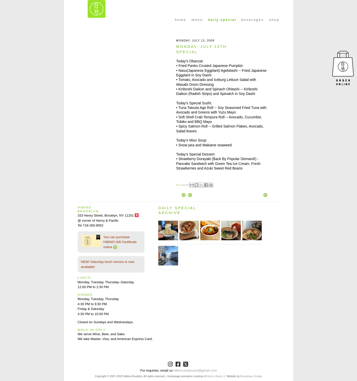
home (180, 20)
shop (274, 20)
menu (197, 20)
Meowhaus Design (251, 376)
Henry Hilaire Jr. (216, 376)
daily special (222, 20)
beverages (252, 20)
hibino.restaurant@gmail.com (195, 370)
